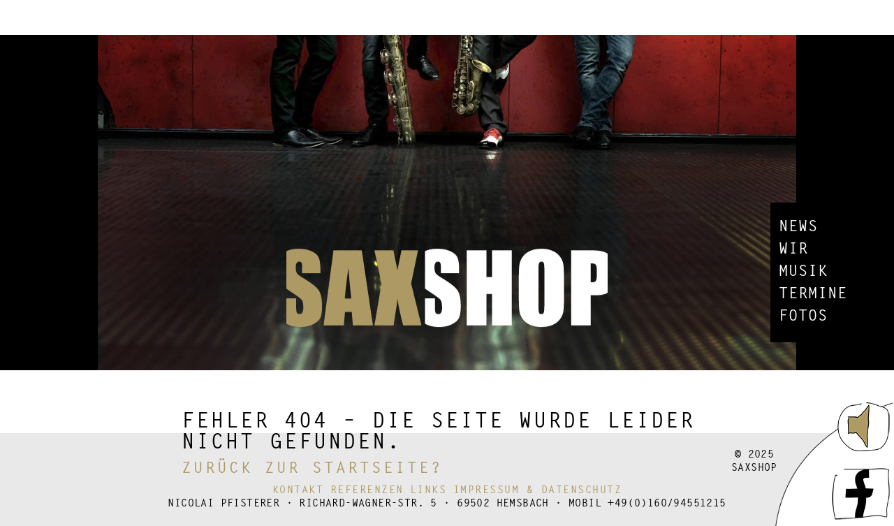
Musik (803, 272)
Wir (793, 250)
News (798, 227)
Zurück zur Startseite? (312, 469)
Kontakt (298, 490)
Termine (813, 294)
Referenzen (367, 490)
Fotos (803, 317)
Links (428, 490)
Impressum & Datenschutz (537, 490)
